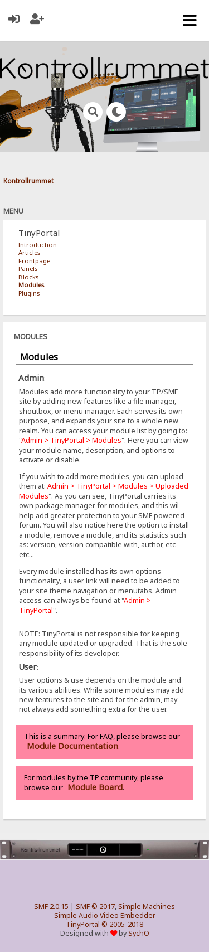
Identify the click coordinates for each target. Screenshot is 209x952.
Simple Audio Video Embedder (104, 915)
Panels (27, 268)
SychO (138, 933)
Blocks (28, 277)
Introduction (37, 244)
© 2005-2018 (122, 924)
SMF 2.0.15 (51, 906)
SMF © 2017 (95, 906)
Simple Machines (146, 906)
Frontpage (34, 261)
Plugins (29, 293)
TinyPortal (83, 924)
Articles (29, 252)
